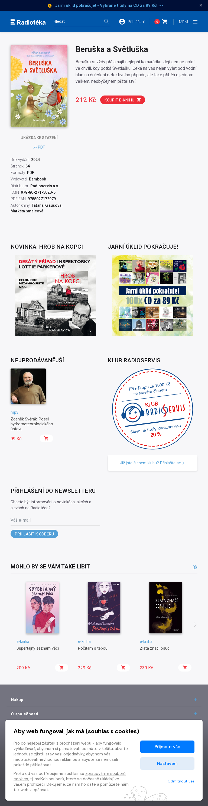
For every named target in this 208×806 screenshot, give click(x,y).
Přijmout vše (167, 746)
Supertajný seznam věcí (38, 648)
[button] (134, 21)
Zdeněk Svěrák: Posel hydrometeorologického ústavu (32, 424)
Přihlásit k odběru (34, 534)
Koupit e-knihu (123, 100)
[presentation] (195, 625)
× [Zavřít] (201, 5)
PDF (39, 147)
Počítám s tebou (93, 648)
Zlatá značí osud (155, 648)
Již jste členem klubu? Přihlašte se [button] (152, 462)
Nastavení (167, 763)
